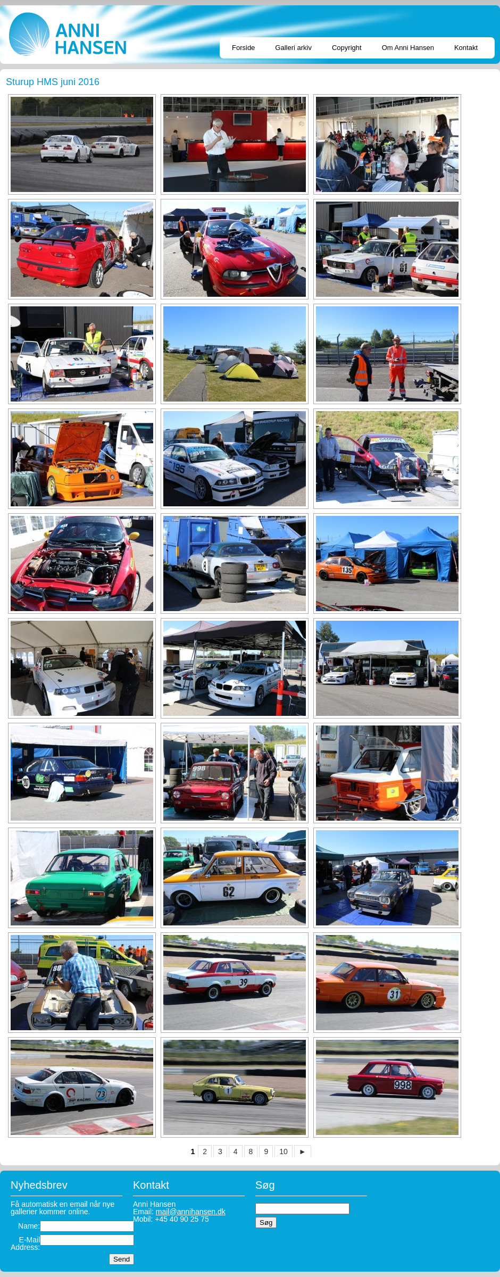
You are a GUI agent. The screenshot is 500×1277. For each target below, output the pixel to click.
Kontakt (466, 48)
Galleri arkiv (293, 48)
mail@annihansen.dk (191, 1211)
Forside (243, 48)
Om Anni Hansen (408, 48)
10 (283, 1151)
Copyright (347, 48)
